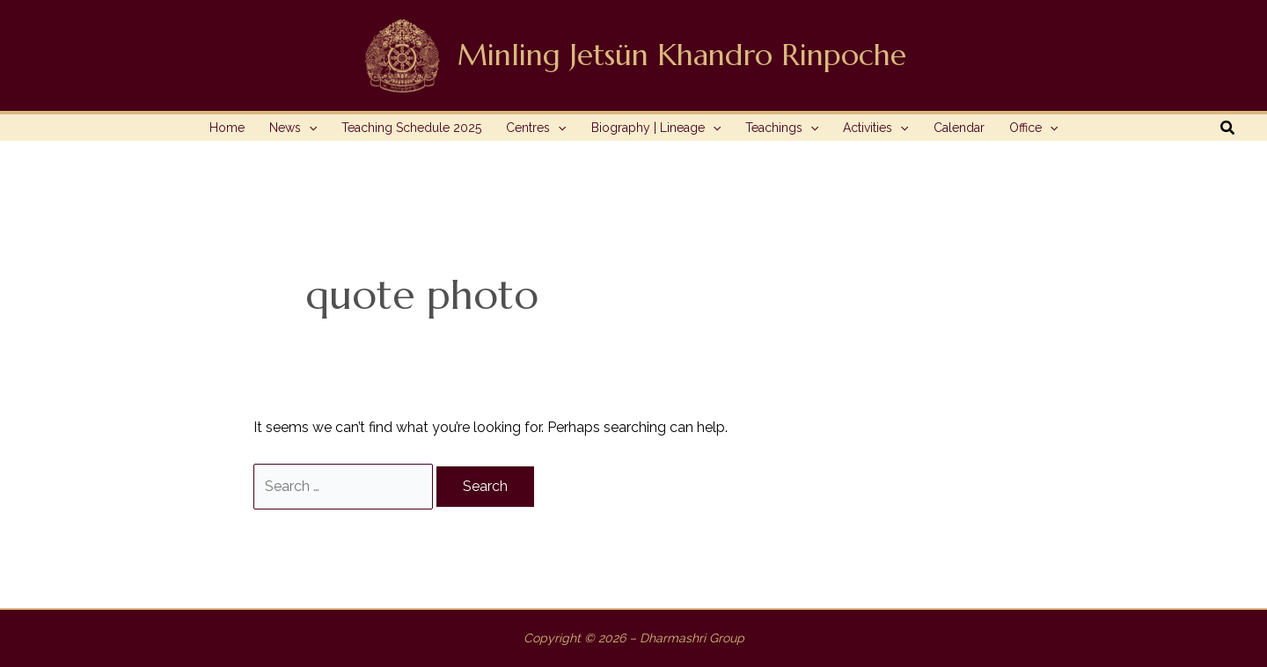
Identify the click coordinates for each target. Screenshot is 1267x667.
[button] (1228, 128)
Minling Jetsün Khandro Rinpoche (682, 55)
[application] (309, 127)
